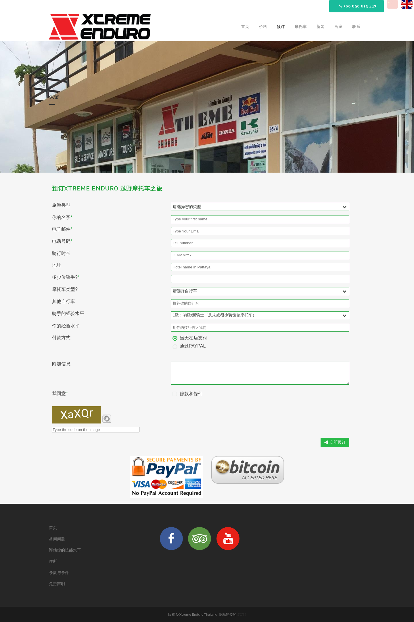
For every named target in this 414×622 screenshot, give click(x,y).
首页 (53, 527)
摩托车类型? (65, 289)
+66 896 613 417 (358, 6)
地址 (56, 265)
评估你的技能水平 (65, 550)
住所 (53, 561)
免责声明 (57, 583)
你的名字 (62, 217)
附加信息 (61, 364)
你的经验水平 (66, 326)
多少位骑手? (65, 277)
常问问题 (57, 539)
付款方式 (61, 337)
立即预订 (335, 442)
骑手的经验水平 (68, 313)
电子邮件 (62, 229)
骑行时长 (61, 253)
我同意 (60, 393)
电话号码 (62, 241)
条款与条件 (59, 572)
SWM (241, 615)
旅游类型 (61, 205)
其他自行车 (63, 301)
